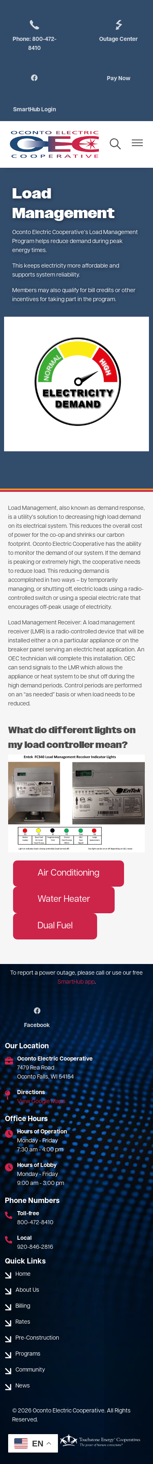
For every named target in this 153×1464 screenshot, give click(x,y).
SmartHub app (76, 982)
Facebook (37, 1018)
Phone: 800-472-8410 (34, 35)
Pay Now (119, 79)
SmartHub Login (34, 110)
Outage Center (118, 31)
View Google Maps (41, 1102)
